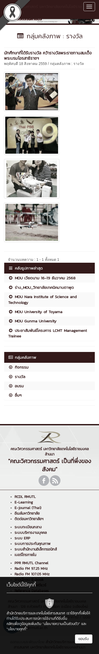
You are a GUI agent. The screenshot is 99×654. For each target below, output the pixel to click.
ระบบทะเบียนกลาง (28, 527)
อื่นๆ (15, 395)
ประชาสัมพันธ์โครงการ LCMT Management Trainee (47, 333)
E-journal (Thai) (28, 508)
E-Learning (24, 502)
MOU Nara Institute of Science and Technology (42, 299)
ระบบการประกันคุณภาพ (32, 544)
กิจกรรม (18, 367)
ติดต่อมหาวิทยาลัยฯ (29, 519)
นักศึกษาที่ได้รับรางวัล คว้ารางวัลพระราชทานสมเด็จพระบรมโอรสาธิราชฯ (48, 55)
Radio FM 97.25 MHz (31, 568)
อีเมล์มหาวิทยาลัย (27, 513)
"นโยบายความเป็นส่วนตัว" (61, 624)
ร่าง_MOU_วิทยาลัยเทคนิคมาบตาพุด (41, 287)
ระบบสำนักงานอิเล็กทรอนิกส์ (36, 549)
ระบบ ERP (22, 538)
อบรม (16, 386)
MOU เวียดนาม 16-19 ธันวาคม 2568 (42, 278)
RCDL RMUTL (25, 497)
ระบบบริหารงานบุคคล (31, 532)
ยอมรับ (83, 639)
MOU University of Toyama (35, 312)
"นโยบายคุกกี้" (17, 629)
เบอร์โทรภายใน (25, 555)
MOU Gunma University (32, 321)
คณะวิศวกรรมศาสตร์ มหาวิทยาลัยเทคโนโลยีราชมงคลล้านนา (43, 9)
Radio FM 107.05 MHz (32, 574)
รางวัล (16, 377)
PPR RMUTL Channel (31, 563)
